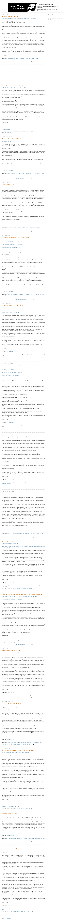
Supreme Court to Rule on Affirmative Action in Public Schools (19, 804)
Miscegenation (4, 642)
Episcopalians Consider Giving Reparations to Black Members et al (18, 848)
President (30, 425)
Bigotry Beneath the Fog (8, 184)
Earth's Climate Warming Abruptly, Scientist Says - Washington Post (14, 87)
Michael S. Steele (30, 173)
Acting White (37, 58)
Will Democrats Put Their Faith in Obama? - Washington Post (12, 372)
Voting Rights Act (26, 227)
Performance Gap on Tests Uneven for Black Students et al (16, 237)
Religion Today (10, 907)
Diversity (42, 804)
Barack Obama (38, 425)
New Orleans (25, 354)
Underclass (42, 294)
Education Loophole (28, 585)
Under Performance (36, 533)
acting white (7, 129)
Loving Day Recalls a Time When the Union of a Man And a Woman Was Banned (22, 594)
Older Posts (43, 915)
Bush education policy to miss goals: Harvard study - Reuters (12, 437)
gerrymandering (32, 227)
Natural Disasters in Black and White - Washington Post (11, 652)
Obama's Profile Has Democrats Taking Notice (16, 425)
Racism (24, 58)
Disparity (21, 58)
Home (24, 915)
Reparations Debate (17, 907)
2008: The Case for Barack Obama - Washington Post (11, 375)
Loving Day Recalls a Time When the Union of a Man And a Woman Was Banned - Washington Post (19, 596)
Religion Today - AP (5, 852)
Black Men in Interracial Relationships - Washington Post (12, 599)
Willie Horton (24, 173)
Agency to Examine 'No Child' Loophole (12, 541)
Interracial (38, 640)
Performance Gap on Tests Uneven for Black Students (17, 294)
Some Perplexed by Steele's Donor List (11, 138)
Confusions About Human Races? (8, 608)
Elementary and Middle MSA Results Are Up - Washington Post (13, 241)
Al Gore (38, 127)
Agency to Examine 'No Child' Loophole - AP (10, 543)
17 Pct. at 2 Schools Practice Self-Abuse (11, 703)
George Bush (39, 173)
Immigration (28, 58)
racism (21, 227)
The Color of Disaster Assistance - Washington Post (11, 654)
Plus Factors (38, 804)
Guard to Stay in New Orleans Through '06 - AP (10, 312)
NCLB (24, 533)
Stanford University (36, 695)
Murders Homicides (38, 354)
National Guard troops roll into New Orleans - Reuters (11, 309)
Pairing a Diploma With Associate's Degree (12, 493)
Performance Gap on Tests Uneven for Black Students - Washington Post (14, 238)
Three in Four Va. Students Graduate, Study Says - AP (11, 250)
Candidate (34, 425)
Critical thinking (36, 294)
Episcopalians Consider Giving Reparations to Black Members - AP (13, 849)
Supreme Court (33, 804)
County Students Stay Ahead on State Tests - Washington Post (12, 244)
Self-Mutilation (25, 742)
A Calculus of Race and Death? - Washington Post (10, 814)
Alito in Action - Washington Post (8, 755)
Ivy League (36, 742)
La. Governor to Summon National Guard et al (13, 305)
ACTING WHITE (10, 479)
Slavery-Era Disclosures (29, 907)
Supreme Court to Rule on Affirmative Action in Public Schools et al (18, 750)
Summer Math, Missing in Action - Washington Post (11, 247)
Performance (4, 483)
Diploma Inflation (29, 533)
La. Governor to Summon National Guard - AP (10, 307)
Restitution (23, 907)
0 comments (27, 61)
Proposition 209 (4, 806)
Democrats (26, 425)
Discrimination (24, 838)
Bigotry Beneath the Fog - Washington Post (9, 186)
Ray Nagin (29, 354)
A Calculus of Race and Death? (9, 813)
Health (13, 132)
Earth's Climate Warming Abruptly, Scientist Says (14, 86)
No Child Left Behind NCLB (31, 482)
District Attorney (39, 838)
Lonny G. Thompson (32, 127)
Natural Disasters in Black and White (11, 650)
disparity (18, 227)
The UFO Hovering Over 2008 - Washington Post (10, 369)
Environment (8, 132)
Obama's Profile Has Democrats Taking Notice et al (14, 365)
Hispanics (32, 58)
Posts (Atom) (9, 918)
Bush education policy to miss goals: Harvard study (14, 436)
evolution (27, 127)
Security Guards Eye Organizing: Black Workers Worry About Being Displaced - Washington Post (19, 18)
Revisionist (39, 907)
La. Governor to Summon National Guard (15, 354)
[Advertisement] (12, 74)
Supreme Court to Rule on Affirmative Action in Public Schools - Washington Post (16, 752)
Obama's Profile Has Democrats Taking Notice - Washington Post (13, 366)
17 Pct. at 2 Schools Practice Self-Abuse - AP (10, 704)
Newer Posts (4, 915)
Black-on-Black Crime (32, 838)
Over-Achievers (31, 742)
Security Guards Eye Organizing (10, 16)
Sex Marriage (10, 642)
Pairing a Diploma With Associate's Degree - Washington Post (12, 494)
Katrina (33, 354)
